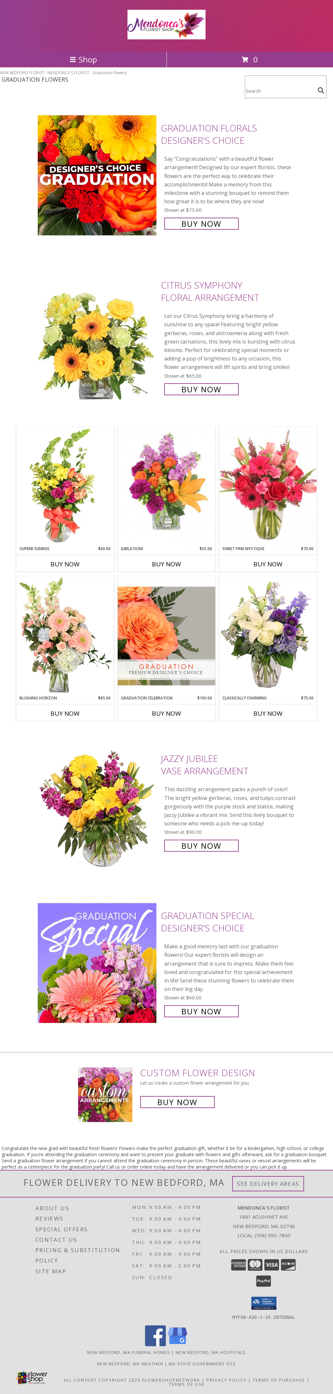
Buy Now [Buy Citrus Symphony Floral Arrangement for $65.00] (201, 389)
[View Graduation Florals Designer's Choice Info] (98, 175)
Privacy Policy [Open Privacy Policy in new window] (226, 1380)
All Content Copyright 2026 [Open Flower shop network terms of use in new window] (102, 1380)
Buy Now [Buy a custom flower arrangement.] (177, 1102)
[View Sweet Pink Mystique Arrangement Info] (268, 486)
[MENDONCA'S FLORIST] (166, 36)
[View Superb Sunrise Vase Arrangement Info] (65, 486)
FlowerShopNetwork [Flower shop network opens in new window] (171, 1380)
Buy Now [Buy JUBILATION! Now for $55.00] (166, 564)
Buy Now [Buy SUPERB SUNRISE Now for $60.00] (65, 564)
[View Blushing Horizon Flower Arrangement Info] (65, 635)
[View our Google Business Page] (177, 1344)
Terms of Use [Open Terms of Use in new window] (187, 1384)
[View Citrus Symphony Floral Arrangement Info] (98, 336)
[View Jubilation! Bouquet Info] (166, 486)
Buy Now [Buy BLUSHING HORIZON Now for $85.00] (65, 713)
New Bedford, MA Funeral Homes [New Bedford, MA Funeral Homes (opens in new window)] (128, 1352)
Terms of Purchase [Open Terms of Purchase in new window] (279, 1380)
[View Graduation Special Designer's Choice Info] (98, 963)
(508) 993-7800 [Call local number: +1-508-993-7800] (272, 1235)
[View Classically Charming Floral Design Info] (268, 635)
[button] (263, 1303)
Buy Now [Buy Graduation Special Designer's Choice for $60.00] (201, 1011)
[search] (321, 90)
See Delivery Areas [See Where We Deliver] (268, 1183)
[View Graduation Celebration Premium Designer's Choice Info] (166, 635)
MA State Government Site (202, 1363)
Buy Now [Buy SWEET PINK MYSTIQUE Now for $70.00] (268, 564)
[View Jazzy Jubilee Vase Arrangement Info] (98, 801)
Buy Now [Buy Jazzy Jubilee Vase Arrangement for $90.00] (201, 845)
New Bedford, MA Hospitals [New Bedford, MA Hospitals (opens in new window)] (211, 1352)
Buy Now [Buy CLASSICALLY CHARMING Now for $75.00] (268, 713)
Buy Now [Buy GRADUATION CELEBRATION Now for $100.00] (166, 713)
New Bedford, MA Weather (130, 1363)
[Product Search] (280, 91)
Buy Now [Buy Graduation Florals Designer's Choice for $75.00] (201, 223)
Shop (83, 59)
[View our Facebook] (155, 1344)
